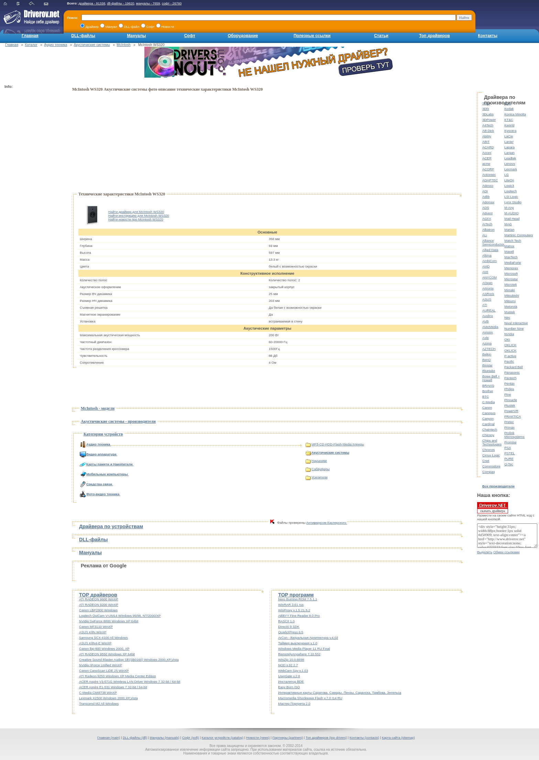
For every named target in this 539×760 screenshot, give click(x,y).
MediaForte (512, 262)
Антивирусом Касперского (326, 522)
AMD (486, 266)
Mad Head (511, 218)
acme (486, 164)
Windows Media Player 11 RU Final (304, 648)
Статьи (381, 35)
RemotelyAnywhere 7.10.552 (299, 654)
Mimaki (509, 290)
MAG (508, 224)
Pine (507, 394)
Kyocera (510, 131)
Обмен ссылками (506, 552)
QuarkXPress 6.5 (290, 632)
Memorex (511, 268)
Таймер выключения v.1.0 (297, 643)
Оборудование (243, 35)
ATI (484, 305)
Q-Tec (508, 464)
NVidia (509, 334)
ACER (487, 158)
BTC (485, 396)
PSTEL (509, 453)
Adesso (487, 186)
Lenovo (509, 164)
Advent (487, 213)
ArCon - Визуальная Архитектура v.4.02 (308, 637)
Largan (509, 153)
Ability (486, 136)
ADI (485, 191)
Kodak (509, 109)
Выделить (484, 552)
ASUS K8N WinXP (92, 632)
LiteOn (509, 180)
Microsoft (511, 273)
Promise (510, 442)
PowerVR (511, 411)
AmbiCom (489, 261)
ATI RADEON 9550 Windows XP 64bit (107, 654)
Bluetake (488, 371)
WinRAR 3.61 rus (291, 604)
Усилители (317, 477)
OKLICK (510, 345)
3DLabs (488, 114)
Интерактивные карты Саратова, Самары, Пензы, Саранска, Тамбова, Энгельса (339, 692)
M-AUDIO (511, 213)
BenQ (486, 360)
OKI (507, 339)
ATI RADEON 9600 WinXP (98, 599)
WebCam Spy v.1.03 (293, 670)
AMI (485, 272)
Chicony (488, 435)
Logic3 (509, 186)
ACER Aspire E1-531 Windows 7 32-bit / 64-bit (113, 687)
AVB (485, 321)
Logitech (510, 191)
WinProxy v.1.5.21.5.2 (294, 610)
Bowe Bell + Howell (491, 378)
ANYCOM (489, 277)
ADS (485, 207)
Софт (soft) (190, 737)
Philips (509, 389)
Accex (486, 153)
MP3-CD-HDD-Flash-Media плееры (335, 444)
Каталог (31, 45)
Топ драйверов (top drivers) (326, 737)
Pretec (509, 422)
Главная (30, 35)
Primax (509, 427)
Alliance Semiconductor (493, 242)
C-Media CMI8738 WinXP (98, 692)
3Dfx (485, 109)
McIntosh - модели (97, 408)
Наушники (316, 461)
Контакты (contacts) (364, 737)
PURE (509, 459)
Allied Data (490, 250)
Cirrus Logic (491, 455)
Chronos (488, 450)
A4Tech (487, 125)
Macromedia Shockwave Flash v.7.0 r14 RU (310, 698)
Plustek (509, 405)
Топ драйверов (434, 35)
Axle (485, 338)
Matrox (509, 246)
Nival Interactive (516, 323)
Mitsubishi (511, 295)
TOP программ (296, 595)
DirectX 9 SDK (288, 626)
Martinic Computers (518, 235)
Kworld (509, 125)
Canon (487, 407)
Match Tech (512, 240)
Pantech (510, 378)
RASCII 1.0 (286, 621)
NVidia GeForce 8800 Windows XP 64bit (108, 621)
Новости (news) (258, 737)
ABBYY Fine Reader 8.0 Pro (299, 615)
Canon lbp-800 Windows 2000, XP (104, 648)
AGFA (486, 218)
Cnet (485, 461)
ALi (484, 235)
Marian (509, 229)
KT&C (508, 120)
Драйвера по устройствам (111, 526)
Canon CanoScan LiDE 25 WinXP (104, 670)
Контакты (487, 35)
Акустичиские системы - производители (118, 421)
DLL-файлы (83, 35)
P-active (510, 356)
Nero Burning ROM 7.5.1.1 (297, 599)
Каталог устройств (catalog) (222, 737)
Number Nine (514, 328)
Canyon (488, 418)
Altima (487, 255)
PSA (507, 448)
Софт (189, 35)
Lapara (509, 147)
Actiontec (489, 175)
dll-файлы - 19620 (120, 3)
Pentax (509, 383)
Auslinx (487, 316)
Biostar (487, 365)
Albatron (488, 229)
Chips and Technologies (492, 442)
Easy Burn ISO (289, 687)
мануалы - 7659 (148, 3)
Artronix (488, 288)
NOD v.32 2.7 (288, 665)
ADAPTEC (490, 180)
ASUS (486, 299)
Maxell (509, 251)
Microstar (511, 279)
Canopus (488, 413)
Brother (487, 391)
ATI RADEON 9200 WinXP (98, 604)
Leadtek (510, 158)
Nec (507, 317)
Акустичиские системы (92, 45)
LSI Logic (511, 196)
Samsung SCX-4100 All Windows (103, 637)
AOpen (487, 283)
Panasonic (512, 372)
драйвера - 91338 (91, 3)
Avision (487, 332)
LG (506, 175)
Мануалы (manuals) (164, 737)
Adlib (486, 196)
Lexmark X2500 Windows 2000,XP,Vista (108, 698)
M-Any (509, 207)
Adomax (488, 202)
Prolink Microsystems (514, 435)
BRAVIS (488, 385)
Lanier (509, 142)
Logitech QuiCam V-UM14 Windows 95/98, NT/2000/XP (120, 615)
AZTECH (488, 349)
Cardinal (488, 424)
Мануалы (136, 35)
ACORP (488, 169)
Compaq (488, 472)
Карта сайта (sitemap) (398, 737)
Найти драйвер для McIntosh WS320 (136, 212)
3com (486, 103)
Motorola (510, 306)
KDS (507, 103)
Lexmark (510, 169)
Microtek (510, 284)
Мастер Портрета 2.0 (294, 703)
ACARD (488, 147)
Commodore (491, 466)
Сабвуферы (318, 469)
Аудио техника (55, 45)
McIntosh (124, 45)
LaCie (508, 136)
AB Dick (488, 131)
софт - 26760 (172, 3)
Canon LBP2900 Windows (98, 610)
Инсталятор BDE (291, 681)
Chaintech (489, 429)
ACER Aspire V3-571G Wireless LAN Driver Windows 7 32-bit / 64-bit (129, 681)
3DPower (489, 120)
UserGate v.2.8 (289, 676)
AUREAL (488, 310)
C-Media (488, 402)
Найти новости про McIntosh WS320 (135, 219)
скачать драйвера (492, 507)
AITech (487, 224)
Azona (487, 343)
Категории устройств (103, 434)
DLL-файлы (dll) (135, 737)
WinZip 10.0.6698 (291, 659)
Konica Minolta (515, 114)
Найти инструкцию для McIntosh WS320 (138, 215)
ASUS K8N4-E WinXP (95, 643)
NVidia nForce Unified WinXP (100, 665)
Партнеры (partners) (287, 737)
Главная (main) (108, 737)
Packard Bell (513, 367)
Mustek (509, 312)
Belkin (486, 354)
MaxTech (510, 257)
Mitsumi (510, 301)
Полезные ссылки (312, 35)
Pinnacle (510, 400)
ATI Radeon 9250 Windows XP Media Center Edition (117, 676)
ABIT (486, 142)
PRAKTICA (512, 416)
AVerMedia (490, 327)
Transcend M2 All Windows (99, 703)
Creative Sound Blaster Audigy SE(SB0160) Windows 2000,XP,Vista (129, 659)
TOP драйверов (98, 595)
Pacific (509, 361)
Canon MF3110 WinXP (96, 626)
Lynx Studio (512, 202)
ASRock (488, 294)
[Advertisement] (31, 194)
